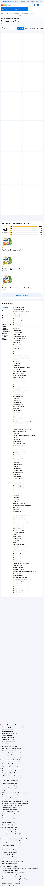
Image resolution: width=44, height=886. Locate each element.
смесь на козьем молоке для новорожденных (24, 487)
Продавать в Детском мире (22, 668)
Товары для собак (22, 735)
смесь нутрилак (17, 396)
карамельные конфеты (18, 596)
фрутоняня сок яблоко (18, 425)
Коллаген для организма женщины (21, 615)
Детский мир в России (16, 764)
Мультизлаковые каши (18, 448)
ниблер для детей (17, 367)
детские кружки (17, 437)
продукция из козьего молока (20, 475)
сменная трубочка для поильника (21, 363)
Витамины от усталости (18, 621)
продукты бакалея (17, 384)
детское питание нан (18, 497)
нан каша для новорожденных (20, 483)
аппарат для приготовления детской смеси (23, 474)
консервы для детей (18, 524)
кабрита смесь (16, 394)
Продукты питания (17, 522)
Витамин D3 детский (18, 619)
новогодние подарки (18, 578)
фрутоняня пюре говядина (19, 571)
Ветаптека (22, 741)
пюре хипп (16, 549)
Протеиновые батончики (19, 606)
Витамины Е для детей (18, 644)
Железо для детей (17, 641)
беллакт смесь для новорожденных (21, 409)
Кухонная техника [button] (6, 374)
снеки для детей (17, 520)
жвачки (15, 594)
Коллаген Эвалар (17, 611)
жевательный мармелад (18, 582)
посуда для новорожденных (20, 439)
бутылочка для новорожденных (20, 442)
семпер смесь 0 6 (17, 402)
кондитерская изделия (18, 584)
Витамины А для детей (18, 633)
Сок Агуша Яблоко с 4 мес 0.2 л (13, 302)
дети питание (16, 505)
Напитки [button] (4, 378)
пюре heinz (16, 547)
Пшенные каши (16, 452)
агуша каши (16, 468)
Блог (22, 724)
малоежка (15, 512)
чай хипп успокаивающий (19, 427)
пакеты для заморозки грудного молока (22, 481)
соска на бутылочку (18, 371)
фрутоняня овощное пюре (19, 534)
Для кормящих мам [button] (5, 370)
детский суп (16, 518)
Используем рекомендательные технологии (22, 761)
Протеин (15, 600)
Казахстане (24, 764)
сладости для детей (17, 592)
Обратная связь (22, 683)
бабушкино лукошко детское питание (22, 557)
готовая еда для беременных (20, 444)
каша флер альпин (17, 462)
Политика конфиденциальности (22, 676)
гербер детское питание (19, 555)
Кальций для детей (17, 635)
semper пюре (16, 543)
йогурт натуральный (18, 510)
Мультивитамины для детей (19, 646)
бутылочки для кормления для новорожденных (24, 378)
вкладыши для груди (18, 376)
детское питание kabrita (19, 501)
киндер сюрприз (17, 400)
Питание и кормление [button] (5, 381)
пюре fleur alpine (17, 545)
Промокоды (22, 674)
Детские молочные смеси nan (20, 406)
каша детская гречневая (18, 458)
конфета (15, 586)
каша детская (16, 472)
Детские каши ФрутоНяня (19, 470)
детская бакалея (17, 382)
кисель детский (17, 528)
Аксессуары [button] (5, 359)
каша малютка (16, 464)
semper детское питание (19, 495)
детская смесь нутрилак (19, 503)
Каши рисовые (16, 450)
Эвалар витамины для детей (19, 625)
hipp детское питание (18, 499)
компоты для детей (17, 530)
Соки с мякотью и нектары (27, 15)
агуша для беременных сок (19, 423)
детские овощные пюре (19, 536)
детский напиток (17, 508)
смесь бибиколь (17, 415)
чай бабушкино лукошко (19, 431)
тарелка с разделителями (19, 435)
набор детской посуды (18, 361)
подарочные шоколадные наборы (21, 575)
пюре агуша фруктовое (18, 538)
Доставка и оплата (22, 665)
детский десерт (17, 590)
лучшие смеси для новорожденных (21, 419)
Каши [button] (3, 373)
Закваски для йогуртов (18, 532)
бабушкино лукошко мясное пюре (21, 567)
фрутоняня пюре (17, 559)
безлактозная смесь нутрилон (20, 408)
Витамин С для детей (18, 642)
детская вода (16, 514)
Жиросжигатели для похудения (20, 604)
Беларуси (31, 764)
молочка (15, 489)
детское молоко (17, 493)
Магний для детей (17, 637)
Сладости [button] (4, 385)
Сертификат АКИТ (22, 681)
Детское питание (27, 13)
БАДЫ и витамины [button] (4, 391)
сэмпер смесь (16, 386)
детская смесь (16, 417)
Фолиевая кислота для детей (20, 631)
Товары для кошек (22, 731)
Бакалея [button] (4, 361)
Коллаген (15, 609)
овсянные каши (17, 454)
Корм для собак (22, 737)
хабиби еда (16, 561)
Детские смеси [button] (6, 363)
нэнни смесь (16, 485)
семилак (15, 411)
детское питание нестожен (19, 388)
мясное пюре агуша (18, 569)
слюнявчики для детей (18, 359)
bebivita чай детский (18, 429)
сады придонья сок (17, 421)
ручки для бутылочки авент (19, 433)
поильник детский (17, 369)
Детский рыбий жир (18, 627)
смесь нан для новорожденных (20, 390)
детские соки (16, 526)
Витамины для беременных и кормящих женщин (24, 623)
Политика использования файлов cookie (22, 678)
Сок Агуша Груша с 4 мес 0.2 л (12, 321)
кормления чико (17, 507)
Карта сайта (22, 685)
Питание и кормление (13, 13)
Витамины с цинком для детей (20, 639)
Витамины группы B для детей (20, 629)
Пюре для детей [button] (6, 383)
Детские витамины (17, 617)
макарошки (16, 380)
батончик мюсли (17, 588)
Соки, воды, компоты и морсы (9, 15)
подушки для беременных (19, 365)
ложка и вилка (16, 441)
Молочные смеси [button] (6, 376)
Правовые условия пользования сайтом (22, 759)
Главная (3, 13)
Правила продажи (22, 672)
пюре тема (15, 553)
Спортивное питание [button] (5, 388)
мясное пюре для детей (18, 540)
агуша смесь (16, 413)
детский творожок (17, 516)
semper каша (16, 460)
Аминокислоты (16, 608)
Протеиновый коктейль (19, 602)
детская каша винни (18, 466)
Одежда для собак (22, 739)
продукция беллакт (18, 392)
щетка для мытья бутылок (19, 373)
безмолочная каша (17, 479)
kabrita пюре (16, 551)
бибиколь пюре (17, 563)
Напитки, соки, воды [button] (5, 365)
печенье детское (17, 576)
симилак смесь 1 (17, 398)
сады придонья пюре (18, 542)
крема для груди (17, 374)
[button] (17, 9)
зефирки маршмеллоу (18, 580)
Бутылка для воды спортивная (20, 598)
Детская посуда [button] (6, 368)
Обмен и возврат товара (22, 670)
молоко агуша (16, 491)
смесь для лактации (17, 446)
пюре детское (16, 565)
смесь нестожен (17, 404)
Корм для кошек (22, 733)
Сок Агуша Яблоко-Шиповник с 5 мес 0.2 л (17, 340)
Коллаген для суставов (18, 613)
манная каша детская (18, 456)
